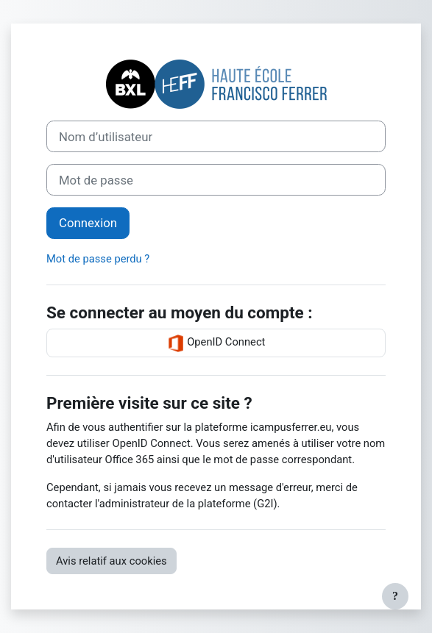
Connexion (88, 222)
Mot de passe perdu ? (97, 258)
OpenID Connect (216, 343)
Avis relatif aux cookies (111, 561)
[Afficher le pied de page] (395, 596)
